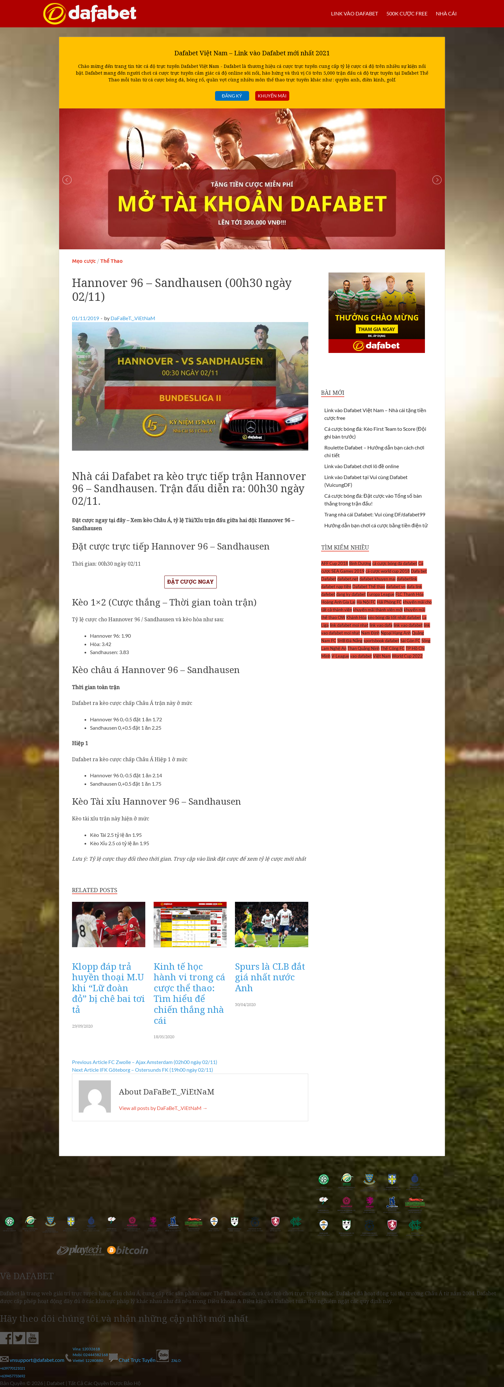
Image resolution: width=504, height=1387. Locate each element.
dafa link (414, 586)
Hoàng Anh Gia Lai (338, 602)
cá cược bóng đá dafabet (394, 563)
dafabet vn (396, 586)
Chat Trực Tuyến (133, 1360)
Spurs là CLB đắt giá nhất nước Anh (270, 977)
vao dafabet (361, 656)
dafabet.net (347, 578)
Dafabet (328, 578)
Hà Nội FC (366, 602)
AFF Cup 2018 (334, 563)
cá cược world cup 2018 (387, 571)
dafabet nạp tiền (336, 586)
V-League (340, 656)
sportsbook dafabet (381, 640)
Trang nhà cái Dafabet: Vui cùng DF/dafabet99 (374, 514)
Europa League (380, 594)
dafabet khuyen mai (377, 578)
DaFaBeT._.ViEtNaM (133, 318)
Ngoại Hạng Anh (396, 632)
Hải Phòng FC (389, 602)
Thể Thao (111, 261)
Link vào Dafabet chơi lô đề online (361, 466)
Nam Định (370, 632)
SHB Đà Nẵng (350, 640)
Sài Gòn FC (410, 640)
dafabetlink (407, 578)
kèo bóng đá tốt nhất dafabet (394, 617)
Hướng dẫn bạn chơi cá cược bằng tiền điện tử (376, 525)
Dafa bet (419, 571)
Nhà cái (446, 13)
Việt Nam (382, 656)
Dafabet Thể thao (368, 586)
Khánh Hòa (356, 617)
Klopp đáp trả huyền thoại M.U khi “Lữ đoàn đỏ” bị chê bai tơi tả (108, 987)
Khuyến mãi (272, 95)
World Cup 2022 (407, 656)
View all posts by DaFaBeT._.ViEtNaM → (163, 1108)
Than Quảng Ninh (363, 648)
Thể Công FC (393, 648)
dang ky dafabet (351, 594)
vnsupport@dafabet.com (32, 1360)
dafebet (328, 594)
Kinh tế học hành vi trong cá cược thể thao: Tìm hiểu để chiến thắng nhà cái (189, 993)
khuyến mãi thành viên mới (378, 609)
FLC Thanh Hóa (409, 594)
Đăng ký (232, 95)
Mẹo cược (84, 261)
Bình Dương (360, 563)
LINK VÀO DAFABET (354, 13)
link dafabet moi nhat (349, 625)
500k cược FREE (407, 13)
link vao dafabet (408, 625)
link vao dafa (380, 625)
